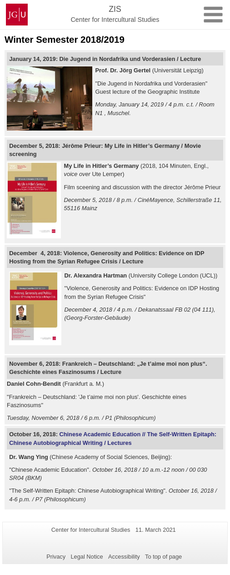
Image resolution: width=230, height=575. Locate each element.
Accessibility (124, 556)
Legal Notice (86, 556)
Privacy (55, 556)
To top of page (163, 556)
